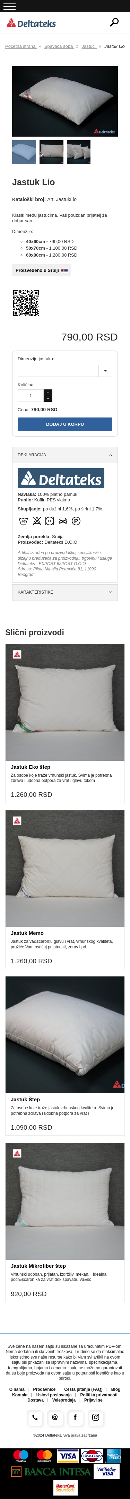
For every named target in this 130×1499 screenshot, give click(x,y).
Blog (116, 1390)
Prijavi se (93, 1400)
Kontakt (20, 1395)
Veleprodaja (64, 1400)
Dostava (35, 1400)
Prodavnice (44, 1390)
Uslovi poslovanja (54, 1395)
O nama (17, 1390)
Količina (26, 384)
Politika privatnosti (99, 1395)
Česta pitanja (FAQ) (83, 1390)
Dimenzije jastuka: (36, 358)
